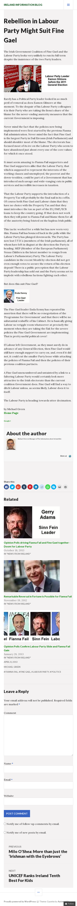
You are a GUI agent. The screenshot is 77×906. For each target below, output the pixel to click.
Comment (10, 712)
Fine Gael (25, 672)
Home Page (11, 413)
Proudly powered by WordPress (20, 901)
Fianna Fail (11, 672)
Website (9, 795)
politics (56, 672)
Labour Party (41, 672)
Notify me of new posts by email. (26, 832)
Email (8, 779)
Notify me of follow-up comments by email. (33, 823)
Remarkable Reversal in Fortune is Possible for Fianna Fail (38, 596)
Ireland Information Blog (23, 4)
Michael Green (12, 667)
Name (8, 763)
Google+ (7, 421)
